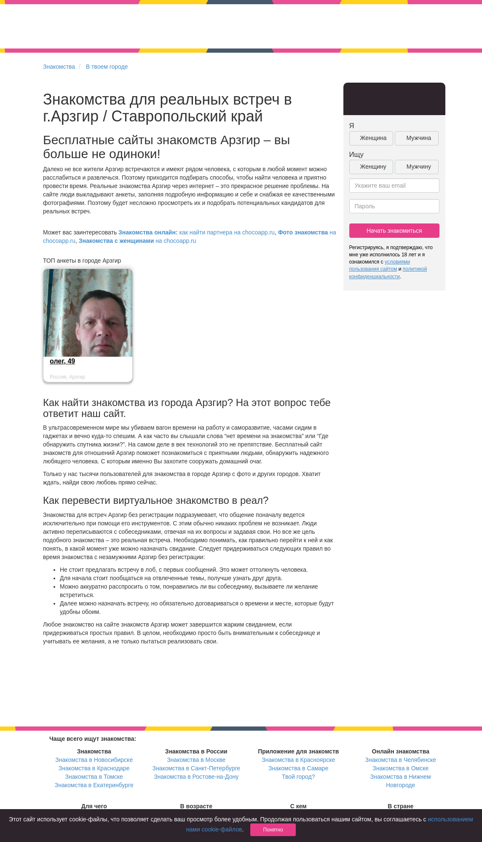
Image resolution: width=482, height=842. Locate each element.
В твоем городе (107, 66)
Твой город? (298, 776)
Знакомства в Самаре (298, 768)
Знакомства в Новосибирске (94, 759)
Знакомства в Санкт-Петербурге (196, 768)
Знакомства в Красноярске (298, 759)
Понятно (273, 830)
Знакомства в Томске (94, 776)
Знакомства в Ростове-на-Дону (196, 776)
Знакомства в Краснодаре (94, 768)
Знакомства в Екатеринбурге (94, 785)
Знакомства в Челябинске (400, 759)
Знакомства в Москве (196, 759)
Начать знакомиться (394, 230)
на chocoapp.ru (137, 240)
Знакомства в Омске (400, 768)
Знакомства (59, 66)
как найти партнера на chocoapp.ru (196, 232)
